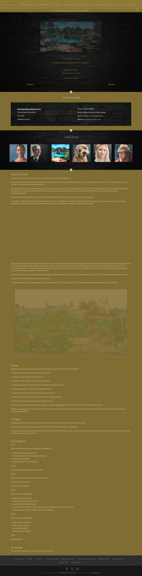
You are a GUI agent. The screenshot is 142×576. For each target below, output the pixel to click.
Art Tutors (57, 4)
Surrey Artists (26, 4)
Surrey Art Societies (71, 4)
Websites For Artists (68, 559)
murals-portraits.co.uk (92, 119)
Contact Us (131, 4)
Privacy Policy (76, 562)
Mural (76, 58)
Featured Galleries (41, 4)
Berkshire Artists (88, 4)
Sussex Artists (119, 4)
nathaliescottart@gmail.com (92, 116)
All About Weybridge (67, 573)
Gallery (29, 559)
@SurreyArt (96, 573)
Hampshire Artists (104, 4)
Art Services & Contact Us (86, 559)
